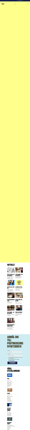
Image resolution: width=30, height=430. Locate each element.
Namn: (9, 350)
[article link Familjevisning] (19, 310)
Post (8, 378)
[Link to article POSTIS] (9, 391)
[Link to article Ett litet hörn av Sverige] (9, 406)
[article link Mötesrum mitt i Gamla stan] (11, 324)
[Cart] (21, 0)
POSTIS (8, 393)
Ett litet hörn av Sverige (9, 409)
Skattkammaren (9, 423)
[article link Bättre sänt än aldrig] (19, 298)
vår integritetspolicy (13, 360)
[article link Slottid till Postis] (11, 286)
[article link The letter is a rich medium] (11, 273)
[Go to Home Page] (3, 4)
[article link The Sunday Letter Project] (19, 273)
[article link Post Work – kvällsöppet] (11, 311)
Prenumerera (12, 362)
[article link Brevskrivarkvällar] (11, 298)
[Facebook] (17, 0)
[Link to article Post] (9, 376)
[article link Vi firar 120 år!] (19, 285)
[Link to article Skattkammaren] (9, 420)
